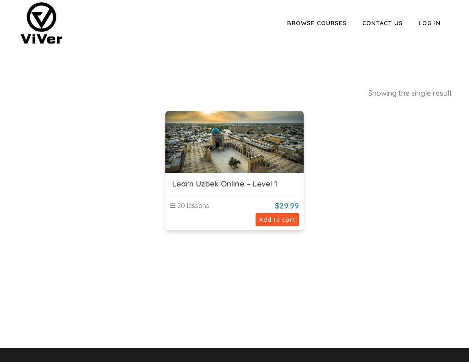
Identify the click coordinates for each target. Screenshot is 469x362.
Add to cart (277, 219)
